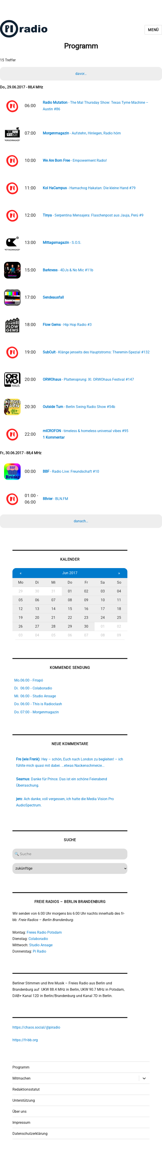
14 (52, 615)
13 (36, 615)
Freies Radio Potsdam (44, 941)
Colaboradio (38, 948)
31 (52, 598)
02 (85, 598)
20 (36, 624)
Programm (20, 1078)
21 (52, 624)
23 (85, 624)
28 (52, 633)
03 (101, 598)
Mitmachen (21, 1089)
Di (36, 589)
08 (69, 606)
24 (101, 624)
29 (20, 598)
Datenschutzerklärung (30, 1145)
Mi (52, 589)
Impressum (21, 1134)
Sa (100, 589)
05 (20, 606)
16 (85, 615)
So (116, 589)
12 (20, 615)
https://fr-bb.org (25, 1050)
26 (20, 633)
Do (68, 589)
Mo (20, 589)
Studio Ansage (40, 954)
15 (69, 615)
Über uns (19, 1123)
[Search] (68, 862)
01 (69, 598)
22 (69, 624)
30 (36, 598)
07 (52, 606)
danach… (81, 527)
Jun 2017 (68, 579)
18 (116, 615)
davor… (81, 74)
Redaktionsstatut (26, 1101)
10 (101, 606)
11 (116, 606)
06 (36, 606)
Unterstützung (23, 1112)
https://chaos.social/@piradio (36, 1038)
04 (116, 598)
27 (36, 633)
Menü (153, 30)
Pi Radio (39, 960)
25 (116, 624)
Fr (84, 589)
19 (20, 624)
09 (85, 606)
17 (101, 615)
